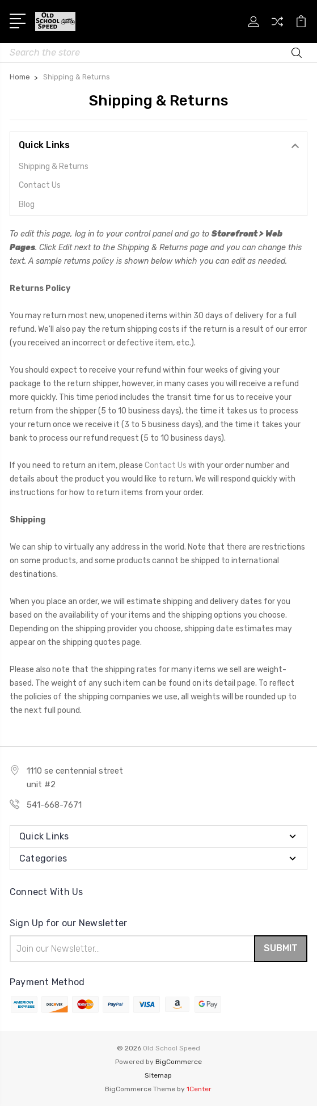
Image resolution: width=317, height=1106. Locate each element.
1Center (199, 1089)
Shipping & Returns (53, 166)
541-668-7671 (54, 805)
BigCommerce (178, 1062)
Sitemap (158, 1075)
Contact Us (40, 185)
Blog (27, 204)
